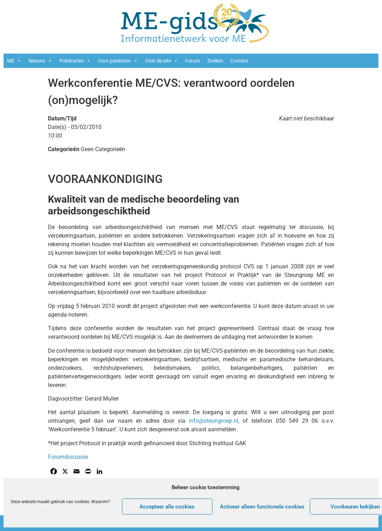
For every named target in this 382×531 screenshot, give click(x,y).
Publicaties (75, 61)
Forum (192, 61)
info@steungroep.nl (213, 420)
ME (14, 61)
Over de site (161, 61)
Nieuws (40, 61)
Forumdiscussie (68, 456)
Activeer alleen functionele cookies (262, 506)
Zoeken (215, 61)
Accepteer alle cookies (167, 506)
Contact (239, 61)
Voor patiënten (118, 61)
